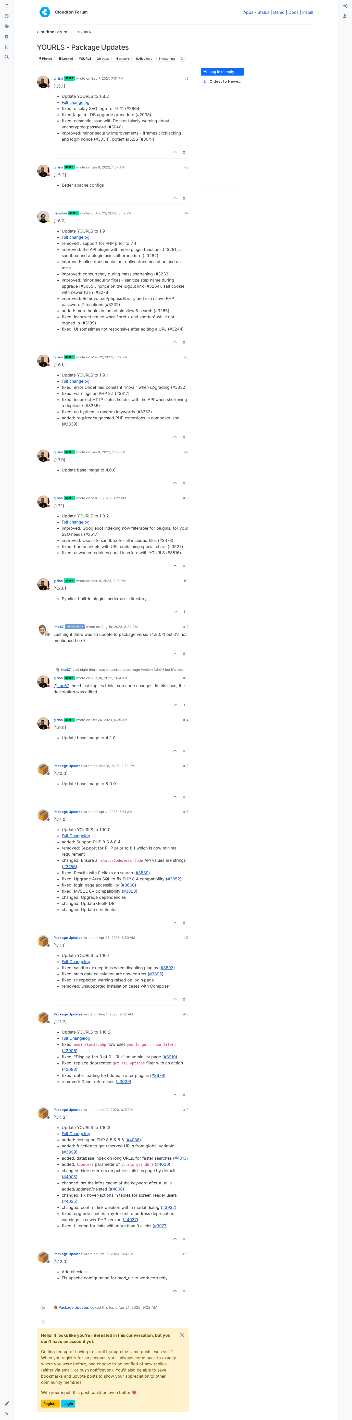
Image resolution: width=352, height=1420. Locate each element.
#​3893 (167, 967)
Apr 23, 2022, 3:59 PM (113, 213)
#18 (185, 1014)
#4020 (162, 1164)
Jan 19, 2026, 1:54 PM (116, 1254)
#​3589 (142, 872)
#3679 (158, 1075)
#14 (185, 720)
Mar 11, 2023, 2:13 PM (108, 581)
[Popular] (6, 37)
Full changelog (76, 102)
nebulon (60, 213)
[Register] (345, 16)
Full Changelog (76, 835)
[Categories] (6, 6)
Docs (293, 12)
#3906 (69, 1050)
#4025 (69, 1201)
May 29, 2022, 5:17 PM (109, 357)
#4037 (130, 1219)
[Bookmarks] (6, 47)
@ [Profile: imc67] (61, 685)
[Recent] (6, 16)
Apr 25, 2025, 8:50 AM (117, 938)
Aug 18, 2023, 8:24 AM (119, 627)
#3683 (69, 1069)
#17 (185, 938)
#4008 (116, 1189)
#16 (185, 812)
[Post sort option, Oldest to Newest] (222, 82)
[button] (6, 1404)
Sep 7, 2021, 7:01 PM (107, 78)
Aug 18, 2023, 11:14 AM (109, 678)
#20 (185, 1254)
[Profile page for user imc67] (43, 630)
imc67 (59, 627)
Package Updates (68, 766)
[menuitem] (345, 6)
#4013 (180, 1158)
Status (263, 12)
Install (307, 12)
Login (68, 1403)
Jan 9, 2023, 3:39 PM (108, 452)
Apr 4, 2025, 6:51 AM (115, 812)
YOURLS (85, 58)
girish (58, 78)
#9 (186, 452)
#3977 (160, 1225)
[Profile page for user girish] (43, 82)
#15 (185, 766)
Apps (248, 12)
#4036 (133, 1139)
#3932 (168, 1207)
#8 (186, 357)
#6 (186, 167)
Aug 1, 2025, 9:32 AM (116, 1014)
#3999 (69, 1152)
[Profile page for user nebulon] (43, 217)
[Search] (6, 57)
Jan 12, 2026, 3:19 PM (116, 1110)
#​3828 (129, 891)
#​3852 (173, 878)
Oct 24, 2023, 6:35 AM (109, 720)
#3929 (123, 1081)
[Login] (345, 6)
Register (50, 1403)
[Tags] (6, 26)
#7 (186, 213)
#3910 (170, 1056)
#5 (186, 78)
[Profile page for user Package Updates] (43, 769)
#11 (186, 581)
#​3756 (69, 866)
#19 (185, 1110)
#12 (185, 627)
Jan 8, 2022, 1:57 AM (108, 167)
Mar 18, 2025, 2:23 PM (117, 766)
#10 (185, 498)
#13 (185, 678)
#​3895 (155, 973)
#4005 (69, 1176)
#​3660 (128, 885)
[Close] (182, 1335)
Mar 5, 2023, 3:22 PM (108, 498)
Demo (279, 12)
